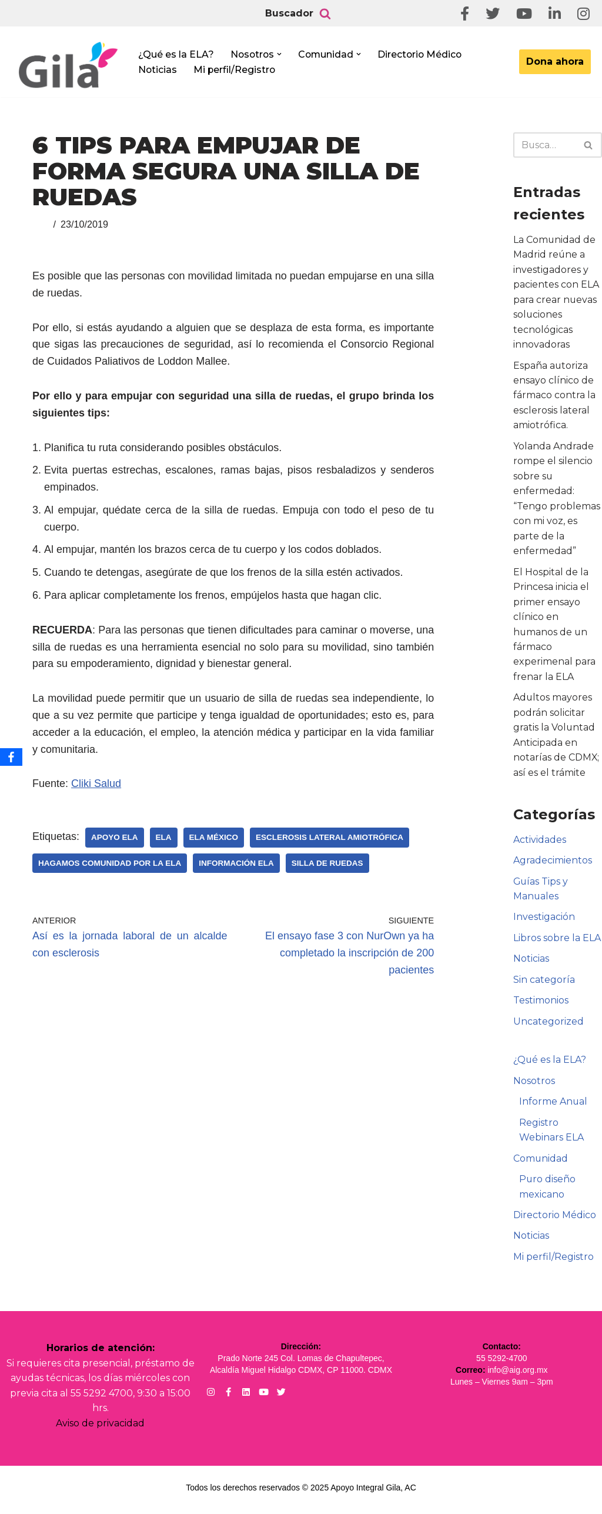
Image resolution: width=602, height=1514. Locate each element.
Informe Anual (553, 1105)
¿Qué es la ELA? (176, 53)
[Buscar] (325, 13)
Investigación (544, 919)
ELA (164, 837)
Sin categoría (544, 982)
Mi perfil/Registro (235, 69)
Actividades (539, 842)
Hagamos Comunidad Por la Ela (109, 863)
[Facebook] (11, 757)
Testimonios (540, 1003)
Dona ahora (555, 61)
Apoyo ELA (114, 837)
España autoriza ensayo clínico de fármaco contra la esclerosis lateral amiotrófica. (554, 396)
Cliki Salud (96, 783)
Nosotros (534, 1083)
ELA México (214, 837)
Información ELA (236, 863)
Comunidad (540, 1162)
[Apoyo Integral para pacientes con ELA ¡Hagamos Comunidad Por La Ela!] (68, 65)
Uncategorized (548, 1024)
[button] (281, 54)
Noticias (158, 69)
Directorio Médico (423, 53)
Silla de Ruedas (327, 863)
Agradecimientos (552, 863)
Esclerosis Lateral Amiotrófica (329, 837)
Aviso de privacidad (100, 1427)
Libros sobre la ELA (557, 940)
